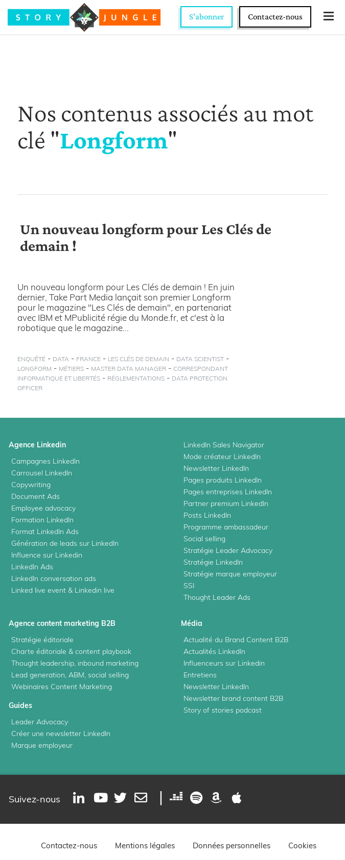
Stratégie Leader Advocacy (227, 550)
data (61, 359)
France (88, 359)
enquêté (31, 359)
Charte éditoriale (38, 651)
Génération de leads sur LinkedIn (65, 543)
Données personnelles (231, 845)
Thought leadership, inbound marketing (75, 663)
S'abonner (206, 16)
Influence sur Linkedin (46, 555)
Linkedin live (94, 590)
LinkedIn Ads (32, 566)
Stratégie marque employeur (230, 573)
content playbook (103, 651)
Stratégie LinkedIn (213, 562)
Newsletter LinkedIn (216, 468)
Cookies (302, 845)
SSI (188, 585)
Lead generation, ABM (47, 674)
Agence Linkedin (37, 444)
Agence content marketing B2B (62, 623)
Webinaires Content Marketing (61, 686)
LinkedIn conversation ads (53, 578)
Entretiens (200, 674)
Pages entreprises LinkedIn (227, 491)
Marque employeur (42, 745)
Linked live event (38, 590)
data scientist (200, 359)
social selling (108, 674)
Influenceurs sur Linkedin (224, 663)
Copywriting (31, 484)
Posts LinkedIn (207, 515)
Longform (34, 368)
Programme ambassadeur (225, 527)
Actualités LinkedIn (214, 651)
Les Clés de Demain (138, 359)
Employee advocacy (43, 508)
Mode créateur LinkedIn (222, 456)
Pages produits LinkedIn (222, 480)
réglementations (136, 378)
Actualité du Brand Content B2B (235, 639)
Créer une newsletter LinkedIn (60, 733)
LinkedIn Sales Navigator (223, 444)
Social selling (204, 538)
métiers (71, 368)
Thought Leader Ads (216, 597)
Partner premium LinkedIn (225, 503)
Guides (20, 705)
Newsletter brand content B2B (233, 698)
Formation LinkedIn (42, 519)
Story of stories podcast (222, 710)
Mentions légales (145, 845)
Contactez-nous (275, 16)
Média (191, 623)
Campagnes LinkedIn (45, 461)
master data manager (128, 368)
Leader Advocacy (39, 721)
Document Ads (35, 496)
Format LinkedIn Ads (45, 531)
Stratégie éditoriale (42, 639)
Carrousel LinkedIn (41, 472)
